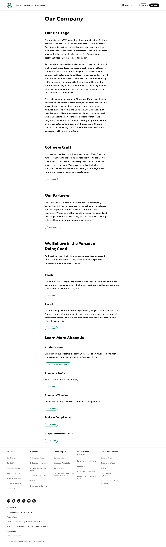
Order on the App (107, 458)
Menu (19, 5)
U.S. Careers (35, 481)
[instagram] (23, 501)
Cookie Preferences (14, 536)
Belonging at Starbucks (39, 463)
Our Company (12, 458)
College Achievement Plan (38, 469)
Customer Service (14, 483)
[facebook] (13, 501)
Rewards (28, 5)
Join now (154, 5)
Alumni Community (38, 476)
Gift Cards (40, 5)
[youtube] (29, 501)
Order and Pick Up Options (108, 474)
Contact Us (11, 488)
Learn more (51, 179)
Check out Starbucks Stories (58, 364)
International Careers (38, 486)
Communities (59, 458)
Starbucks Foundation (62, 463)
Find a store (127, 5)
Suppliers (81, 466)
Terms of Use (12, 517)
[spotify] (8, 501)
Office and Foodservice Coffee (86, 477)
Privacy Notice (12, 508)
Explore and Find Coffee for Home (110, 482)
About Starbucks (13, 468)
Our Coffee (11, 463)
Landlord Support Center (87, 461)
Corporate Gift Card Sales (87, 471)
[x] (34, 501)
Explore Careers (53, 227)
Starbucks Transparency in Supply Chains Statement (27, 526)
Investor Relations (14, 478)
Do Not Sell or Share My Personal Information (24, 522)
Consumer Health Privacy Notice (19, 512)
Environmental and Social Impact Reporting (64, 474)
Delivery (104, 468)
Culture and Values (37, 458)
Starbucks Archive (14, 473)
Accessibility (12, 531)
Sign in (143, 5)
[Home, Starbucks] (9, 6)
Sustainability (59, 468)
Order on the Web (108, 463)
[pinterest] (18, 501)
